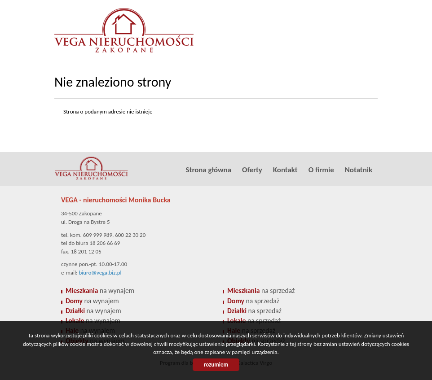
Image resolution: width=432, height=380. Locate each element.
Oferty (252, 170)
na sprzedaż (261, 290)
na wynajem (100, 290)
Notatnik (358, 170)
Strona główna (208, 170)
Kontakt (285, 170)
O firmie (321, 170)
